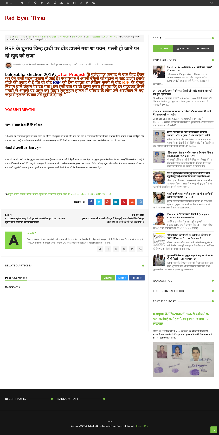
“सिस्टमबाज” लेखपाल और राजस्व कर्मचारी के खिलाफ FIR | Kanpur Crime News (190, 154)
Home (9, 3)
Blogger (108, 277)
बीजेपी (44, 36)
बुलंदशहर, (59, 64)
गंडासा (30, 36)
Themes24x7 (142, 426)
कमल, (39, 64)
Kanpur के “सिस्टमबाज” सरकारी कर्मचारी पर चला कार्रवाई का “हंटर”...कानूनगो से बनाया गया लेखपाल (181, 318)
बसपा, (48, 64)
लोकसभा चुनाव (63, 36)
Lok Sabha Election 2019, (94, 64)
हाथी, (75, 64)
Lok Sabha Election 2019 (97, 36)
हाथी (73, 36)
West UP (114, 36)
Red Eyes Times (25, 17)
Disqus (122, 277)
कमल (23, 36)
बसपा (37, 36)
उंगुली (17, 36)
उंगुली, (34, 64)
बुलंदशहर (52, 36)
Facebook (137, 277)
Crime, (80, 64)
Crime (80, 36)
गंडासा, (43, 64)
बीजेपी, (53, 64)
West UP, (109, 64)
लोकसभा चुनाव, (68, 64)
